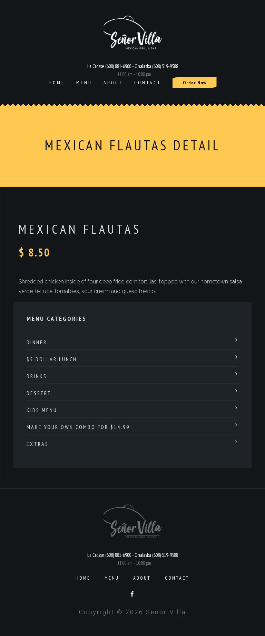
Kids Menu (42, 409)
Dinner (37, 342)
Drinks (37, 376)
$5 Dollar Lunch (52, 359)
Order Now (194, 83)
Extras (38, 443)
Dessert (39, 393)
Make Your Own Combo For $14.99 (78, 426)
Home (57, 83)
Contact (147, 83)
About (113, 83)
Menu (84, 83)
